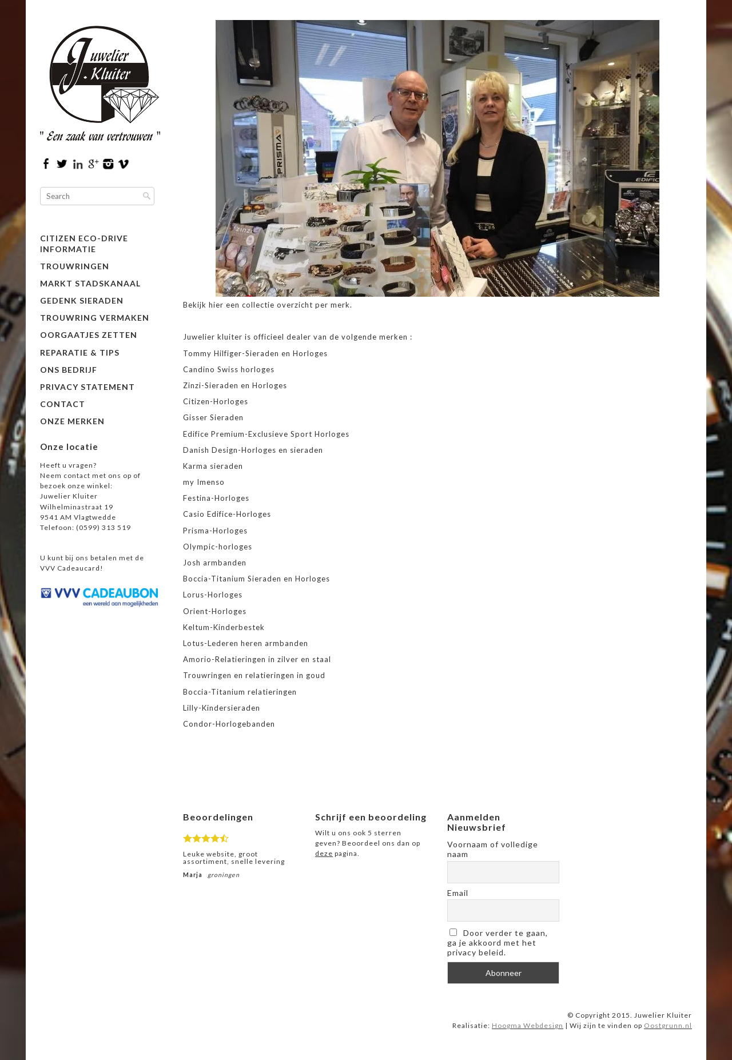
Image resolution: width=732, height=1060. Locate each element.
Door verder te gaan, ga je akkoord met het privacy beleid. (497, 942)
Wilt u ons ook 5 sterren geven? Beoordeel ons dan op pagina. (367, 843)
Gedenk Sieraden (82, 300)
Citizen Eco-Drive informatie (84, 243)
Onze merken (72, 421)
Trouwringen (74, 266)
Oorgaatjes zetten (88, 335)
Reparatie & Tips (80, 352)
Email (457, 893)
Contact (62, 404)
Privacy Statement (87, 387)
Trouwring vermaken (94, 317)
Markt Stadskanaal (90, 283)
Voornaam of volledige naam (492, 849)
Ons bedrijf (68, 369)
